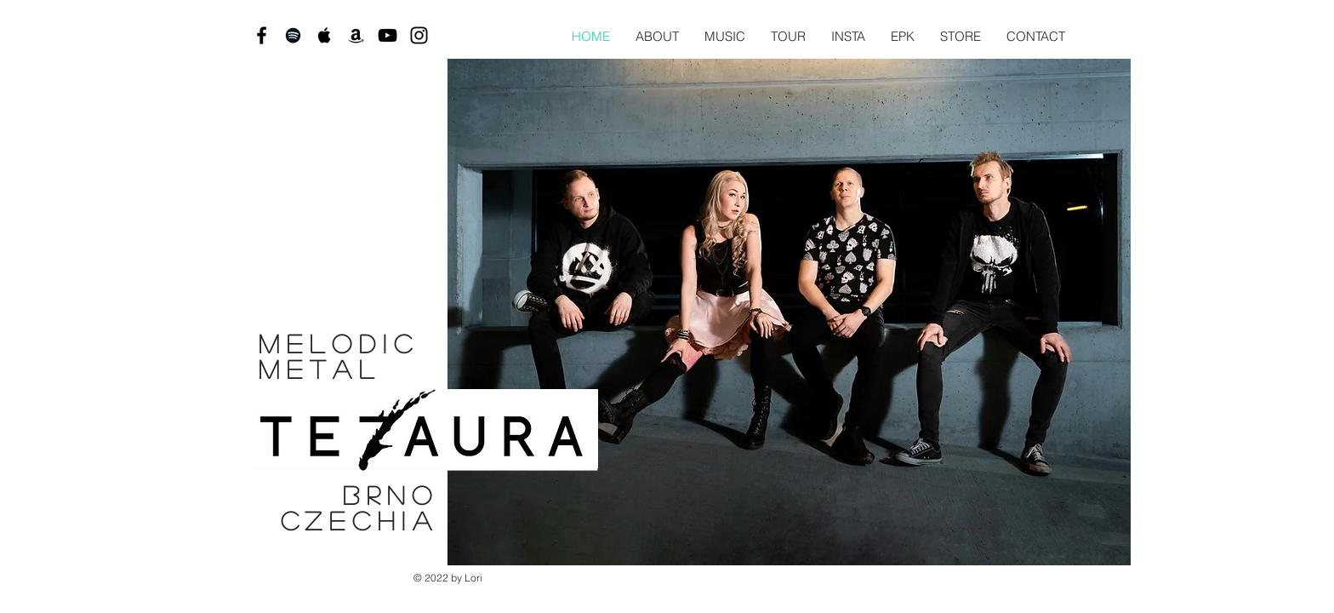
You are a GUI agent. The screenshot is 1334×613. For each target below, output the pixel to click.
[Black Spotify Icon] (293, 35)
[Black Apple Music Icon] (324, 35)
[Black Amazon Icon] (356, 35)
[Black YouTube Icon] (387, 35)
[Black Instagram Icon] (419, 35)
